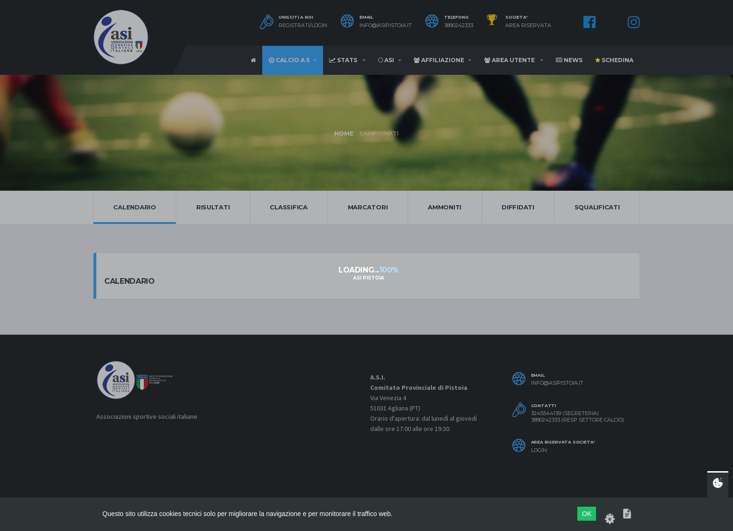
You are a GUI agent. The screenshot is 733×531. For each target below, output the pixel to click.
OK (586, 513)
